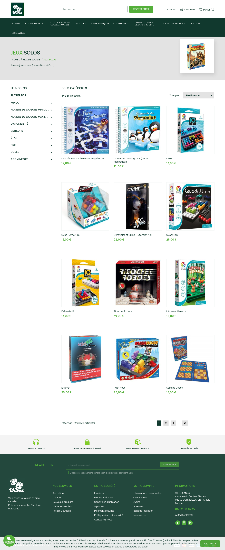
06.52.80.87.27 (185, 509)
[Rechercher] (94, 9)
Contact (170, 9)
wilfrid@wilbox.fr (184, 515)
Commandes (140, 497)
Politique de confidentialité (108, 515)
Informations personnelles (147, 493)
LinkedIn (190, 522)
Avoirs (136, 501)
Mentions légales (103, 497)
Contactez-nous (103, 519)
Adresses (138, 506)
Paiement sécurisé (104, 510)
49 (185, 423)
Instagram (184, 522)
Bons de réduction (143, 510)
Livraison (99, 493)
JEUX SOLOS (19, 88)
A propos (99, 506)
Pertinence (200, 95)
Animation (58, 493)
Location (57, 497)
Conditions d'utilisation (106, 501)
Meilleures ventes (62, 506)
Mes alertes (139, 515)
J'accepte (210, 543)
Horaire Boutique (62, 510)
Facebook (177, 522)
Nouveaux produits (63, 501)
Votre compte (143, 486)
